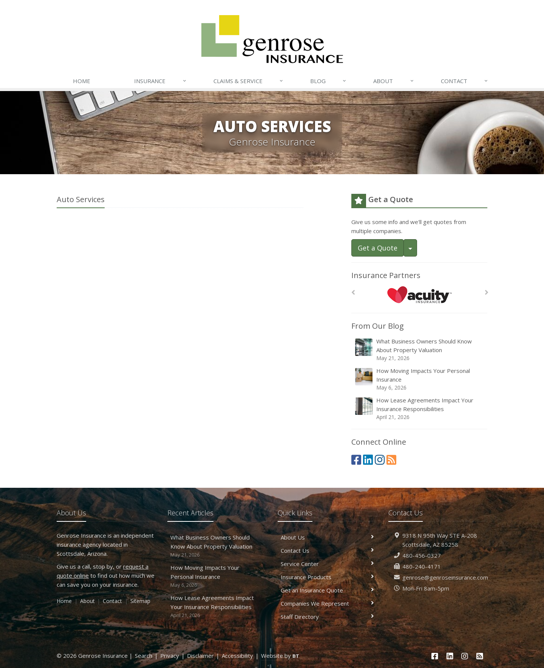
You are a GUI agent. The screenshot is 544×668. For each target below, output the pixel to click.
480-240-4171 (421, 566)
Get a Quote (377, 247)
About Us (327, 537)
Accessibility (237, 655)
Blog (328, 81)
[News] (391, 459)
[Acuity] (419, 294)
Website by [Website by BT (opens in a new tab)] (280, 655)
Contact (464, 81)
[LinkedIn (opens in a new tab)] (368, 459)
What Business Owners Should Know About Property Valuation (419, 349)
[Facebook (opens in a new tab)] (356, 459)
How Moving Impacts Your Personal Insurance (419, 379)
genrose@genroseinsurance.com (445, 577)
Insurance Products (327, 577)
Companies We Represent (327, 603)
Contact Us (327, 550)
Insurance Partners (385, 275)
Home (81, 81)
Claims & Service (248, 81)
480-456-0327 (421, 555)
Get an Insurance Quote (327, 590)
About (393, 81)
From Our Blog (377, 326)
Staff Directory (327, 616)
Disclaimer (200, 655)
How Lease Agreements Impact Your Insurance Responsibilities (419, 408)
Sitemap (140, 601)
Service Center (327, 563)
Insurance (160, 81)
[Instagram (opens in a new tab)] (380, 459)
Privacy (169, 655)
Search (143, 655)
